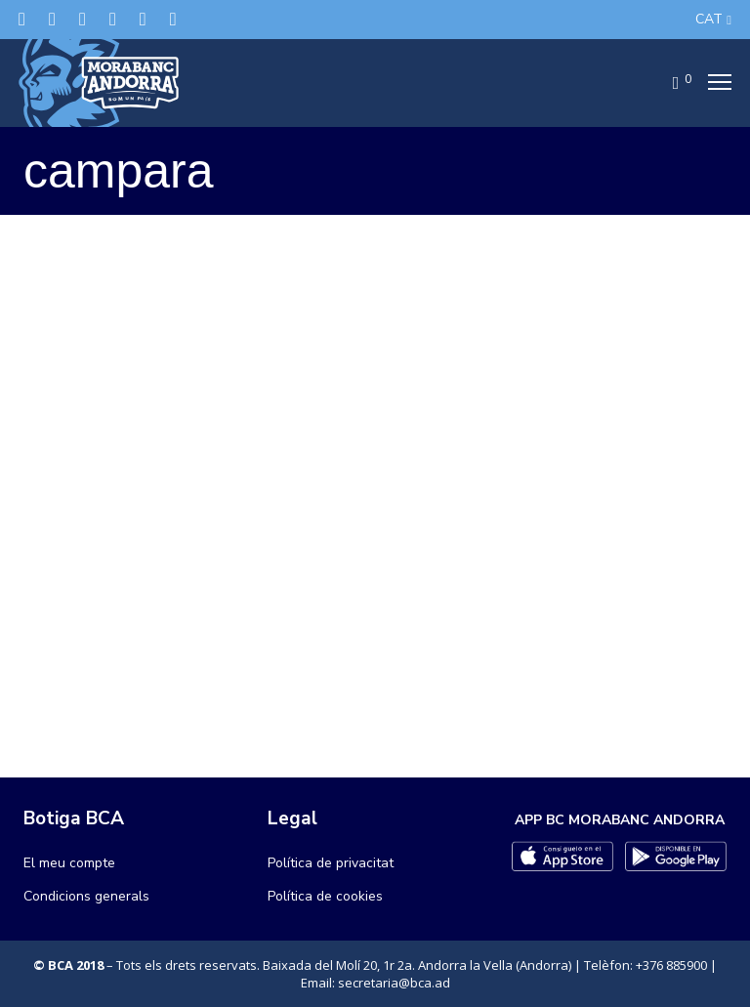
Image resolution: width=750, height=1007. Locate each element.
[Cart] (670, 83)
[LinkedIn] (112, 19)
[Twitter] (22, 19)
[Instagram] (82, 19)
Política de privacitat (331, 863)
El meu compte (69, 863)
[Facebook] (52, 19)
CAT (709, 19)
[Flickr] (143, 19)
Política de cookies (325, 896)
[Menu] (713, 83)
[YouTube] (173, 19)
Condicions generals (86, 896)
